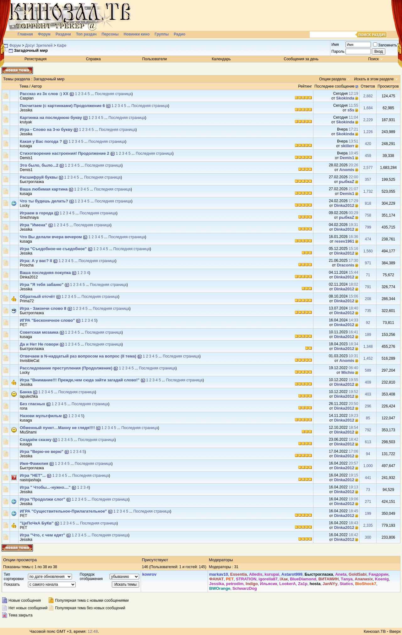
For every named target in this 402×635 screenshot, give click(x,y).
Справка (93, 59)
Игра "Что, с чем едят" (42, 535)
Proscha (27, 265)
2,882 (368, 96)
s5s (350, 110)
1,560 (368, 251)
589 (368, 370)
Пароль (338, 51)
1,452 (368, 358)
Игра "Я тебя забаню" (41, 284)
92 (368, 322)
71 (368, 275)
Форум (44, 34)
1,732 (368, 191)
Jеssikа (26, 110)
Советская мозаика (39, 332)
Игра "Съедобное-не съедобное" (53, 248)
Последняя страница (113, 94)
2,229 (368, 120)
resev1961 (344, 241)
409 (368, 382)
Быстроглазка (32, 182)
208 (368, 299)
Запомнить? (386, 45)
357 (368, 179)
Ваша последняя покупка (45, 272)
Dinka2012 (344, 205)
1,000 (368, 466)
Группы (162, 34)
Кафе (61, 45)
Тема (23, 86)
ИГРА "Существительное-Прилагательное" (63, 511)
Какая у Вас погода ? (41, 141)
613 (368, 442)
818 (368, 203)
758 (368, 215)
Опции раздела (332, 79)
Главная (25, 34)
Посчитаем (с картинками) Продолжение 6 (62, 105)
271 (368, 501)
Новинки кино (137, 34)
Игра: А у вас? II (36, 260)
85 (368, 418)
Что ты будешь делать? (44, 201)
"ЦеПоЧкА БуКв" (36, 523)
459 (368, 155)
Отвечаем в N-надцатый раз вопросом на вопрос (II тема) (78, 356)
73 (368, 489)
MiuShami (28, 432)
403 (368, 394)
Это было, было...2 (39, 165)
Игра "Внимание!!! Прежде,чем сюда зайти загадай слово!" (79, 380)
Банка (26, 392)
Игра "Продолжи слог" (42, 499)
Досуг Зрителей (38, 45)
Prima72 (27, 301)
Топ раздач (86, 34)
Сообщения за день (301, 59)
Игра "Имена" (33, 225)
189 (368, 334)
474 (368, 239)
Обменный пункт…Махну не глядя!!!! (57, 427)
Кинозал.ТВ (375, 631)
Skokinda (345, 98)
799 (368, 227)
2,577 (368, 167)
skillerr (347, 145)
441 (368, 478)
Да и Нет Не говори (39, 344)
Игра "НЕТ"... (33, 475)
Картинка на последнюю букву (51, 117)
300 (368, 537)
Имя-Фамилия (34, 463)
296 (368, 406)
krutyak (26, 122)
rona (23, 408)
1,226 (368, 132)
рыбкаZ (346, 181)
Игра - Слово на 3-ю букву (46, 129)
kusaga (26, 146)
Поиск (373, 59)
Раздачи (63, 34)
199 (368, 513)
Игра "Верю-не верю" (41, 451)
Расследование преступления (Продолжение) (66, 368)
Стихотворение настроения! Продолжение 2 (64, 153)
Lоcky (25, 205)
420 (368, 144)
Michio (347, 372)
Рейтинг (305, 86)
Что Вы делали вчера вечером (51, 236)
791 (368, 287)
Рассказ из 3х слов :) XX (44, 93)
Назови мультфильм (41, 415)
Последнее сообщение (334, 86)
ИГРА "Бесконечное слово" (47, 320)
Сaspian (27, 98)
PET (23, 325)
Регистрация (35, 59)
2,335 (368, 525)
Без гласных (32, 403)
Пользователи (154, 59)
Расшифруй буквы (38, 177)
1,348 (368, 346)
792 (368, 430)
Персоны (109, 34)
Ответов (368, 86)
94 (368, 454)
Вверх (395, 631)
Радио (179, 34)
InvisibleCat (29, 360)
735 (368, 311)
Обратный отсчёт (37, 296)
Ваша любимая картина (44, 189)
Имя (335, 44)
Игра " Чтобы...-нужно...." (45, 487)
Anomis (346, 169)
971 (368, 263)
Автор (36, 86)
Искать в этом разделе (374, 79)
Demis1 (26, 158)
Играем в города (36, 213)
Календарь (221, 59)
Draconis (345, 265)
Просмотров (388, 86)
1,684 (368, 108)
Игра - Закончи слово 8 (43, 308)
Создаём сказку (36, 439)
